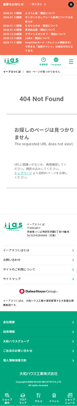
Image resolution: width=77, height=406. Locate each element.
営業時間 (43, 62)
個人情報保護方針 (14, 360)
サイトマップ (12, 279)
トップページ (23, 173)
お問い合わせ (12, 260)
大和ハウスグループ (16, 341)
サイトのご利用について (19, 269)
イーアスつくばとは (16, 250)
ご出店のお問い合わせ (17, 350)
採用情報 (9, 331)
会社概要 (9, 322)
